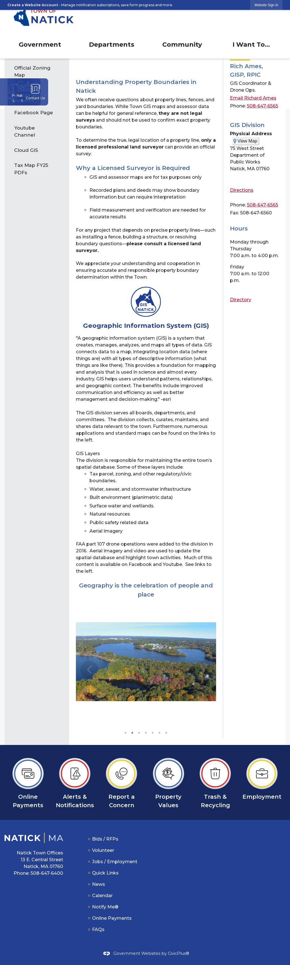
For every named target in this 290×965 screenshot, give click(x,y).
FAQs (98, 929)
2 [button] (132, 732)
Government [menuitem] (40, 44)
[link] (266, 5)
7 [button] (166, 732)
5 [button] (152, 732)
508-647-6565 (262, 106)
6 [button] (159, 732)
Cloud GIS (26, 150)
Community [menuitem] (182, 44)
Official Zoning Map (32, 71)
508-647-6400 (47, 873)
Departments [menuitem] (111, 44)
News (98, 884)
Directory (240, 299)
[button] (202, 674)
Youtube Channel (24, 131)
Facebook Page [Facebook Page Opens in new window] (33, 112)
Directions (241, 190)
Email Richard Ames (253, 98)
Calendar (102, 895)
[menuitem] (37, 72)
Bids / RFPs (105, 839)
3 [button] (139, 732)
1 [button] (125, 732)
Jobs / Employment (114, 861)
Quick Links (105, 873)
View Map (247, 141)
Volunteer (103, 850)
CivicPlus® (178, 953)
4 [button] (145, 732)
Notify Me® (105, 907)
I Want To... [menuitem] (251, 44)
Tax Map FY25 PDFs (31, 168)
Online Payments (112, 918)
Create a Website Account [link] (32, 5)
